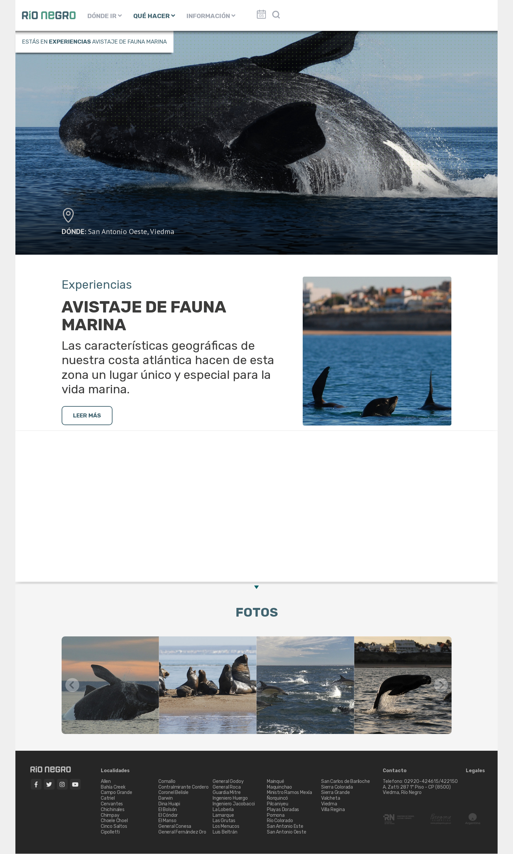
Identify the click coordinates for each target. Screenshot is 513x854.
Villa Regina (333, 810)
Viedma (162, 231)
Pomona (276, 815)
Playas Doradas (283, 810)
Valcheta (330, 799)
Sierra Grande (335, 793)
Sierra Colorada (337, 787)
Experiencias (70, 41)
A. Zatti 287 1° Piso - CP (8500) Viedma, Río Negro (417, 790)
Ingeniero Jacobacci (234, 804)
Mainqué (275, 782)
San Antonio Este (285, 827)
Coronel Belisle (173, 793)
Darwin (165, 799)
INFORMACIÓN (211, 16)
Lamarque (223, 815)
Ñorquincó (277, 799)
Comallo (166, 782)
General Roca (227, 787)
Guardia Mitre (226, 793)
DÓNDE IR (104, 16)
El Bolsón (167, 810)
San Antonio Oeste (117, 231)
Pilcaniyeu (277, 804)
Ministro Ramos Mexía (289, 793)
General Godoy (228, 782)
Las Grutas (224, 821)
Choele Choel (114, 821)
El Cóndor (168, 815)
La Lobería (223, 810)
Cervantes (112, 804)
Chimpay (110, 815)
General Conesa (174, 827)
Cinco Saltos (114, 827)
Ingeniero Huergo (230, 799)
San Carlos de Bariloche (345, 782)
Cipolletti (110, 832)
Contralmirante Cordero (183, 787)
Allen (106, 782)
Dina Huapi (169, 804)
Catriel (108, 799)
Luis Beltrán (225, 832)
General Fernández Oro (182, 832)
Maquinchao (279, 787)
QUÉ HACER (154, 16)
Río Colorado (280, 821)
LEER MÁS (88, 415)
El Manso (167, 821)
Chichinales (113, 810)
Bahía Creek (113, 787)
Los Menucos (226, 827)
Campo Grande (116, 793)
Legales (475, 771)
